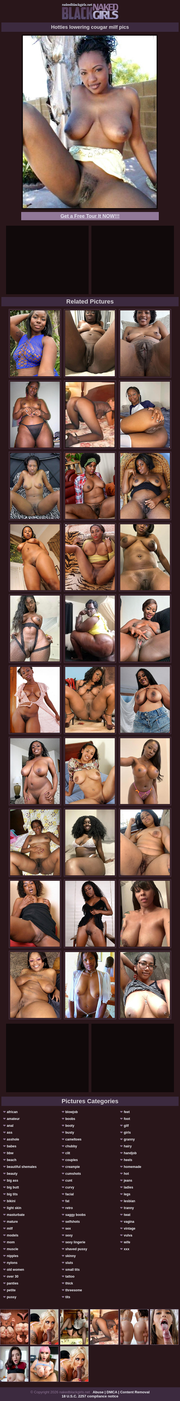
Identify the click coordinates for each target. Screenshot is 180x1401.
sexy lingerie (75, 1242)
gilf (126, 1126)
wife (127, 1242)
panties (12, 1283)
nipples (12, 1256)
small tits (72, 1270)
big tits (12, 1194)
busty (69, 1132)
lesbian (129, 1201)
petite (11, 1290)
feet (127, 1112)
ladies (128, 1187)
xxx (126, 1249)
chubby (71, 1146)
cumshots (73, 1174)
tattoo (69, 1276)
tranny (129, 1208)
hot (126, 1174)
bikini (11, 1201)
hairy (128, 1146)
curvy (69, 1187)
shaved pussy (76, 1249)
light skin (14, 1208)
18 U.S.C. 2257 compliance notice (90, 1396)
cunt (68, 1180)
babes (12, 1146)
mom (11, 1242)
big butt (13, 1187)
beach (12, 1160)
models (12, 1235)
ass (9, 1132)
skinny (70, 1256)
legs (127, 1194)
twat (127, 1215)
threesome (73, 1290)
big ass (12, 1180)
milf (10, 1228)
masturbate (16, 1215)
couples (71, 1160)
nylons (12, 1263)
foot (127, 1119)
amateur (13, 1119)
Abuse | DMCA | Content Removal (121, 1392)
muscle (12, 1249)
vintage (129, 1228)
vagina (129, 1222)
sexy (69, 1235)
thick (69, 1283)
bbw (10, 1153)
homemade (132, 1167)
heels (128, 1160)
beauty (12, 1174)
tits (67, 1297)
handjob (130, 1153)
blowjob (71, 1112)
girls (127, 1132)
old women (15, 1270)
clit (67, 1153)
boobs (70, 1119)
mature (12, 1222)
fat (67, 1201)
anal (10, 1126)
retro (69, 1208)
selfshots (72, 1222)
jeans (128, 1180)
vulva (128, 1235)
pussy (12, 1297)
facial (69, 1194)
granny (129, 1139)
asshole (13, 1139)
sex (68, 1228)
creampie (72, 1167)
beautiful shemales (22, 1167)
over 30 (12, 1276)
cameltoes (73, 1139)
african (12, 1112)
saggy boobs (75, 1215)
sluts (69, 1263)
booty (69, 1126)
